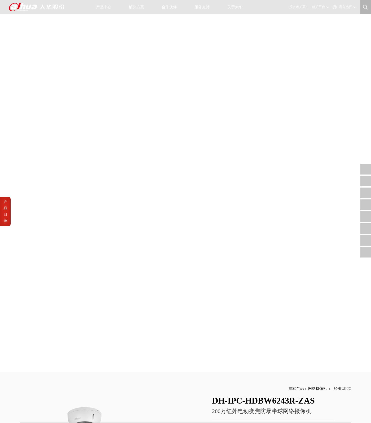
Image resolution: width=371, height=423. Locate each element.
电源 (33, 256)
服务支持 (203, 7)
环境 (33, 265)
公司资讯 (108, 371)
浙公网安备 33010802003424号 (95, 406)
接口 (33, 246)
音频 (33, 209)
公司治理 (135, 371)
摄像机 (35, 172)
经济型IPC (341, 22)
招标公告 (163, 377)
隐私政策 (41, 411)
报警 (33, 219)
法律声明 (26, 411)
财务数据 (135, 377)
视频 (33, 200)
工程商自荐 (164, 371)
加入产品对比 (240, 70)
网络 (33, 228)
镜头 (33, 182)
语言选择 (345, 7)
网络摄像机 (317, 22)
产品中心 (105, 7)
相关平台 (318, 7)
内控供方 (163, 383)
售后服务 (190, 377)
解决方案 (138, 7)
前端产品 (296, 22)
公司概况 (108, 366)
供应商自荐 (164, 366)
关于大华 (236, 7)
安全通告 (190, 371)
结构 (33, 274)
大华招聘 (108, 377)
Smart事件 (38, 191)
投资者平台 (137, 383)
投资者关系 (297, 7)
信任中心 (190, 366)
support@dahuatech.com (227, 371)
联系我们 (108, 383)
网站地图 (57, 411)
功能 (33, 237)
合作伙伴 (171, 7)
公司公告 (135, 366)
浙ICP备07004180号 (53, 406)
